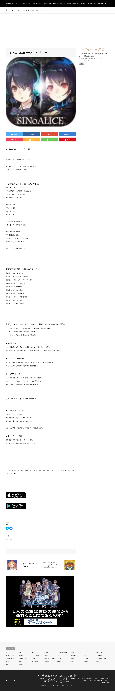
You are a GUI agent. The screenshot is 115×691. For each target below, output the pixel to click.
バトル (59, 658)
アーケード (22, 655)
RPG (20, 653)
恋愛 (72, 661)
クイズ (85, 655)
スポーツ (34, 658)
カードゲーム (74, 655)
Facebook (9, 680)
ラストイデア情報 (101, 658)
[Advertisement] (57, 28)
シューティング (23, 658)
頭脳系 (20, 664)
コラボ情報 (99, 655)
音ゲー (7, 664)
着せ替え (85, 661)
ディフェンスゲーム (49, 658)
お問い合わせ (44, 685)
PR (6, 653)
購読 (81, 63)
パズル (72, 658)
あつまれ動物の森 (62, 653)
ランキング (9, 661)
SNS (33, 653)
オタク (46, 655)
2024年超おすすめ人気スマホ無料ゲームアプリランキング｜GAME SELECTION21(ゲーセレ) (57, 678)
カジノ (59, 655)
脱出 (97, 661)
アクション (99, 653)
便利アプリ (60, 661)
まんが (85, 653)
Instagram (11, 680)
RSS (14, 680)
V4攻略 (46, 653)
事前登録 (46, 661)
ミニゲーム (86, 658)
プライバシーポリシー (56, 685)
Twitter (6, 680)
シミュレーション (10, 658)
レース (20, 661)
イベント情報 (35, 655)
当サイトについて (68, 685)
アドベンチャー (10, 655)
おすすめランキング (76, 653)
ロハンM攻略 (35, 661)
